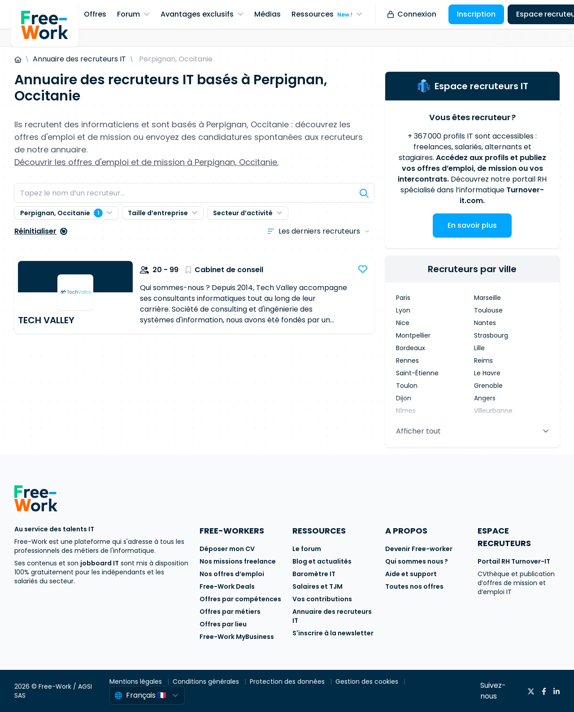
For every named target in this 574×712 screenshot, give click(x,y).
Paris (403, 297)
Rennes (407, 360)
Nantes (485, 322)
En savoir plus (472, 225)
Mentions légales (136, 681)
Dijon (403, 398)
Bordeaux (410, 347)
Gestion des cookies (367, 681)
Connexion (411, 14)
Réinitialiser (40, 231)
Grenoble (488, 385)
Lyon (403, 310)
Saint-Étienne (417, 373)
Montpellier (413, 335)
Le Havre (487, 373)
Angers (485, 398)
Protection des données (288, 681)
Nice (402, 322)
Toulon (406, 385)
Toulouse (488, 310)
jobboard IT (99, 563)
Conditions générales (207, 681)
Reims (483, 360)
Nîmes (406, 410)
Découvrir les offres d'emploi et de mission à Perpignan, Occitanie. (146, 162)
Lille (479, 347)
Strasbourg (491, 335)
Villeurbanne (493, 410)
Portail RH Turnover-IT (514, 561)
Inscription (476, 14)
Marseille (487, 297)
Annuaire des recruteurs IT (79, 59)
